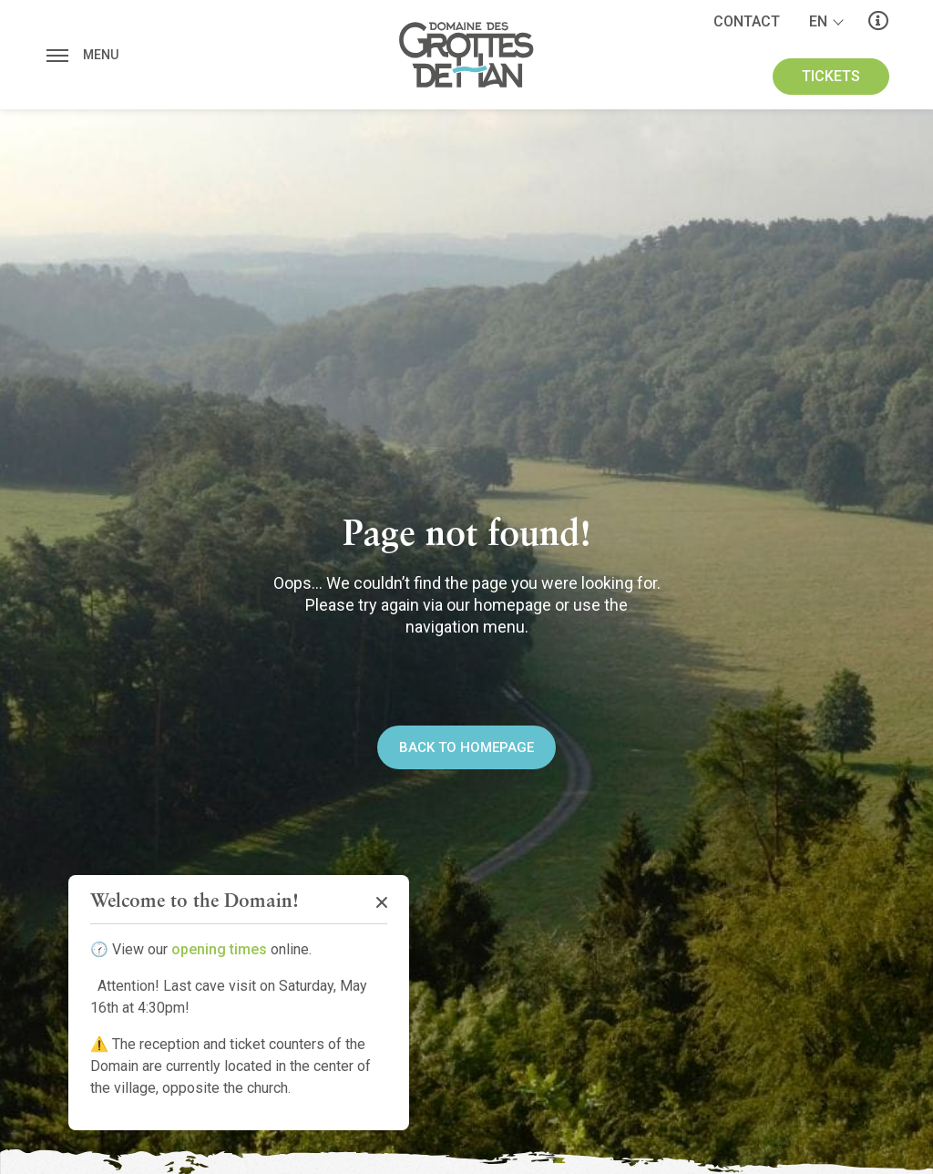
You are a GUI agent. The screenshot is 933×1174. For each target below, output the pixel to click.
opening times (219, 949)
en (818, 21)
